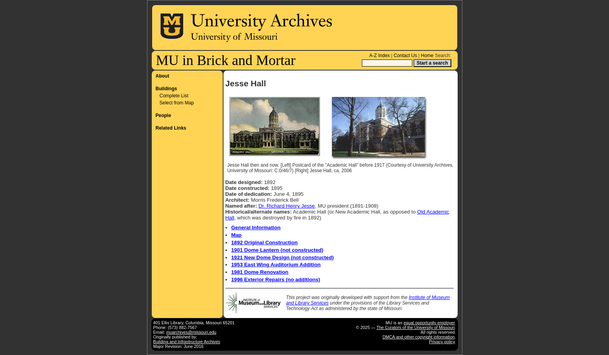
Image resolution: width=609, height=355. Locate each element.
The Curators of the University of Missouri (415, 327)
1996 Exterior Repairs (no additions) (275, 280)
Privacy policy (441, 341)
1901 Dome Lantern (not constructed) (277, 250)
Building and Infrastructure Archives (186, 341)
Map (236, 235)
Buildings (166, 88)
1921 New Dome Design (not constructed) (282, 257)
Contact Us (405, 55)
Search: (443, 55)
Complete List (174, 96)
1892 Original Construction (264, 242)
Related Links (171, 128)
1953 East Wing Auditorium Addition (276, 265)
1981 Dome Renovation (260, 272)
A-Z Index (379, 55)
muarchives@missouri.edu (191, 332)
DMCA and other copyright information (418, 337)
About (162, 76)
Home (427, 55)
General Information (256, 227)
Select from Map (177, 103)
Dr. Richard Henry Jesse (287, 206)
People (163, 115)
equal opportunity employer (429, 322)
